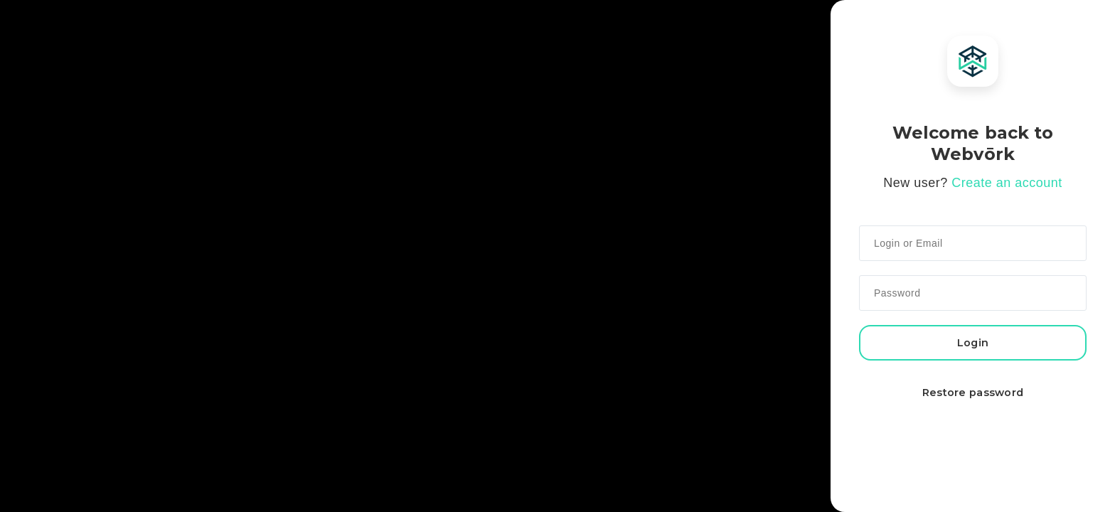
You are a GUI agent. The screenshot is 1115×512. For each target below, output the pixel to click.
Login (972, 342)
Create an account (1006, 183)
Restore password (973, 392)
